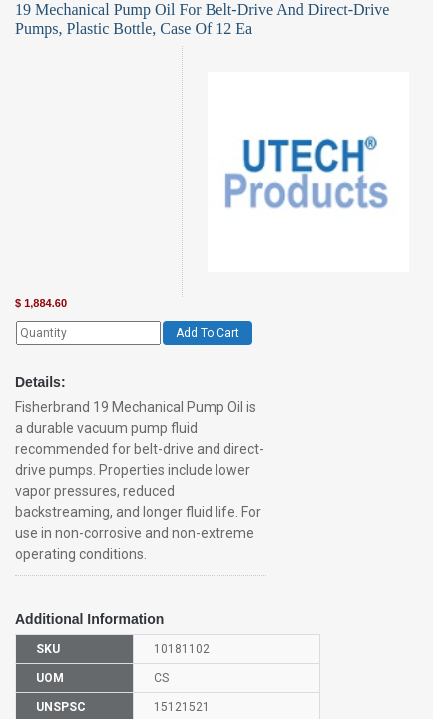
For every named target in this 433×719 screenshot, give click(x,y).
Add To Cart (207, 333)
